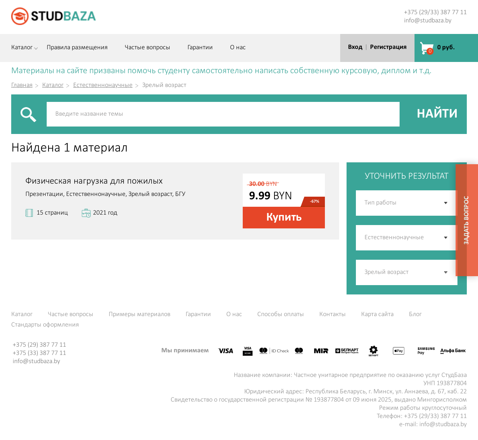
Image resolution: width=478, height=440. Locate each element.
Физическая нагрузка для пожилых (93, 181)
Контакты (332, 314)
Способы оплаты (280, 314)
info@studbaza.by (427, 20)
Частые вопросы (147, 47)
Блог (415, 314)
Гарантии (200, 47)
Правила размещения (77, 47)
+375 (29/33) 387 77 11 (435, 12)
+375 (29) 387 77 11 (39, 345)
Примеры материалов (139, 314)
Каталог (21, 47)
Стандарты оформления (45, 325)
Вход (355, 47)
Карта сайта (377, 314)
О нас (238, 47)
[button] (446, 272)
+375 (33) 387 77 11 (39, 353)
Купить (284, 218)
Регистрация (388, 47)
